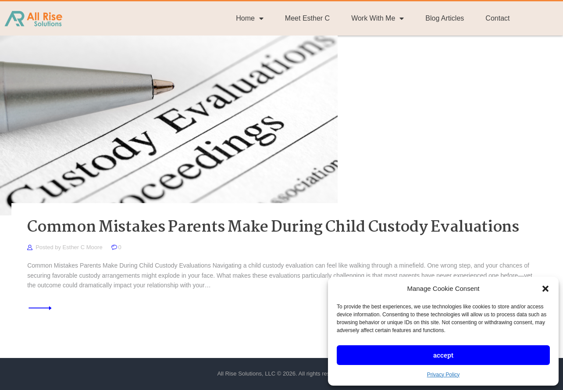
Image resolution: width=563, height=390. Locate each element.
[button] (545, 288)
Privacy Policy (443, 375)
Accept (443, 355)
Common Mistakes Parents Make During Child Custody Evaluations (273, 228)
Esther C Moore (83, 247)
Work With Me (377, 18)
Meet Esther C (307, 18)
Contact (497, 18)
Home (250, 18)
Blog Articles (444, 18)
